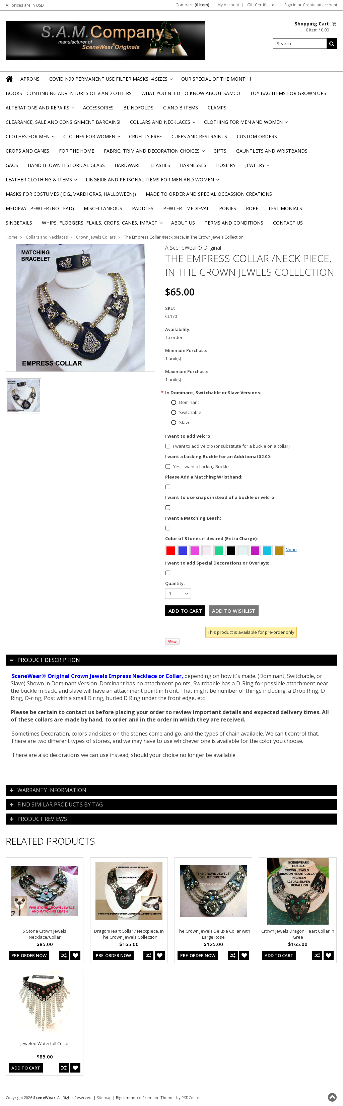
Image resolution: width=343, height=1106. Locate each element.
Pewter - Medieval (186, 208)
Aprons (30, 79)
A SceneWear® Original (193, 247)
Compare (192, 5)
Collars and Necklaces (162, 124)
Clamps (217, 107)
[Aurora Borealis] (243, 549)
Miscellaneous (103, 208)
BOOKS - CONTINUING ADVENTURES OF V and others (69, 93)
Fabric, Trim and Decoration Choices (154, 153)
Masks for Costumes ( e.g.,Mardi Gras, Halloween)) (71, 194)
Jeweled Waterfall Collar (44, 1043)
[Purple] (256, 549)
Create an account (320, 5)
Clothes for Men (30, 138)
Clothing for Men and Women (245, 124)
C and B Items (180, 107)
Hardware (128, 165)
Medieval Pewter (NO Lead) (40, 208)
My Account (228, 5)
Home (11, 237)
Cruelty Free (145, 136)
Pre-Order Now (29, 955)
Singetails (19, 223)
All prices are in (25, 5)
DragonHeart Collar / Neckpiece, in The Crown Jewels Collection (129, 934)
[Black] (231, 549)
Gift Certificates (261, 5)
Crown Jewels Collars (96, 237)
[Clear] (207, 549)
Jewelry (257, 167)
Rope (252, 208)
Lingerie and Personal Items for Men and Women (152, 181)
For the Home (76, 151)
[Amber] (280, 549)
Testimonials (285, 208)
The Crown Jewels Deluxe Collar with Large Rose (213, 934)
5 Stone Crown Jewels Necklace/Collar (44, 934)
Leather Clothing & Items (41, 181)
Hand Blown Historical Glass (66, 165)
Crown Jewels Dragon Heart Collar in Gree (297, 934)
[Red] (171, 549)
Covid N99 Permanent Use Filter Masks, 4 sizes (110, 81)
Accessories (98, 107)
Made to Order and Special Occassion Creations (209, 194)
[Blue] (183, 549)
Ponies (227, 208)
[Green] (219, 549)
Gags (12, 165)
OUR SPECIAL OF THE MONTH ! (216, 79)
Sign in (290, 5)
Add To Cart (279, 955)
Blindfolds (138, 107)
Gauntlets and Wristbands (271, 151)
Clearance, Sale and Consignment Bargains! (63, 122)
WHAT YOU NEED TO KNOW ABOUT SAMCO (190, 93)
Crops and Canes (27, 151)
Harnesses (193, 165)
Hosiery (225, 165)
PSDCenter (191, 1097)
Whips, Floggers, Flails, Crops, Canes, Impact (101, 225)
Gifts (219, 151)
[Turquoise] (268, 549)
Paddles (142, 208)
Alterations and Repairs (39, 109)
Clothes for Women (91, 138)
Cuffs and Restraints (199, 136)
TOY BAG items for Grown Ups (288, 93)
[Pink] (195, 549)
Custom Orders (257, 136)
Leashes (160, 165)
